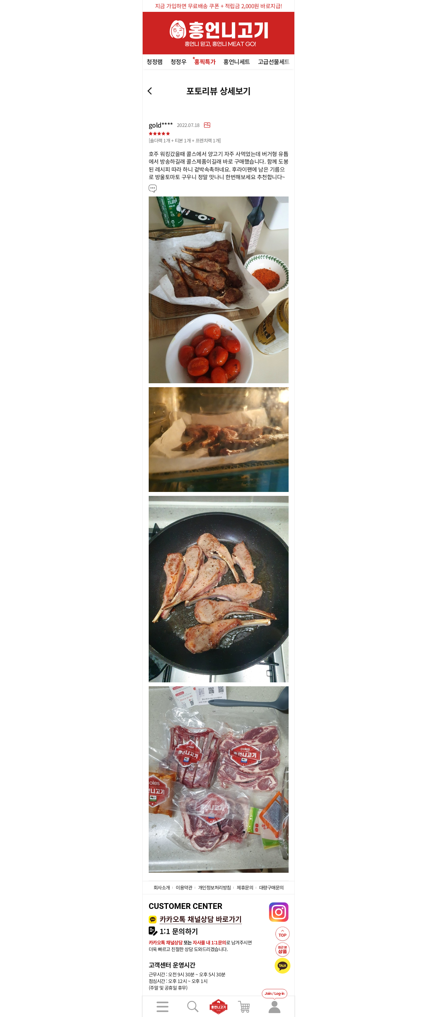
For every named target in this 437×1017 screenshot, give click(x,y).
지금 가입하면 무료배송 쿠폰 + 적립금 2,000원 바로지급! (218, 6)
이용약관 (184, 887)
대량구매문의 (271, 887)
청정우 (179, 61)
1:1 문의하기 (179, 931)
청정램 (155, 61)
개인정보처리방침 (214, 887)
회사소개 (162, 887)
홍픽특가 (204, 61)
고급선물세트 (274, 61)
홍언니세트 (236, 61)
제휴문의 (245, 887)
